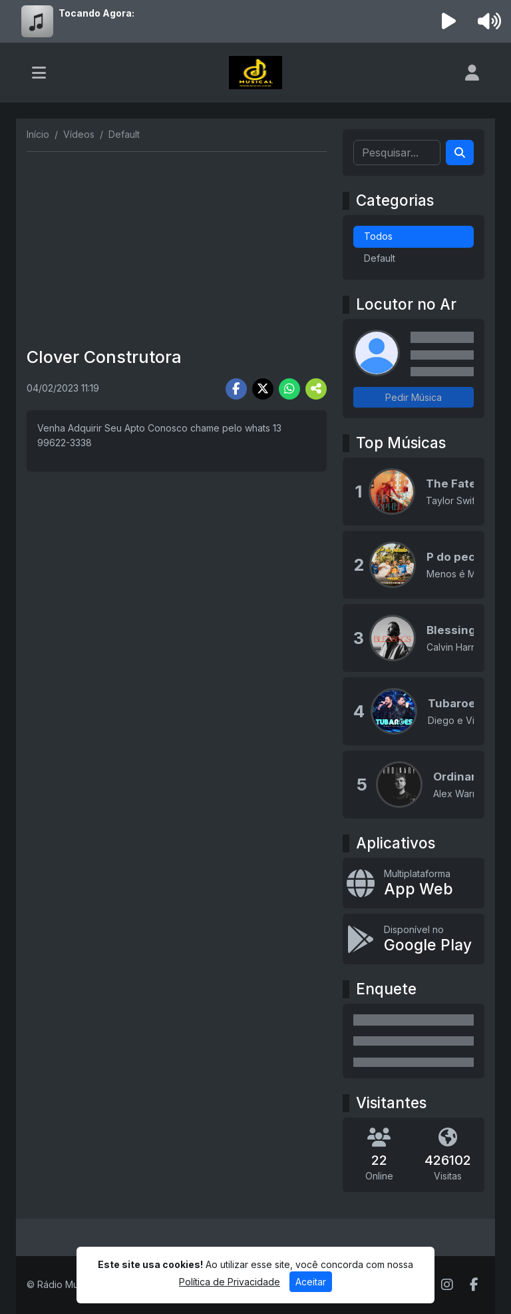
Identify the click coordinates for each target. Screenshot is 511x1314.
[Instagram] (447, 1285)
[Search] (460, 152)
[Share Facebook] (236, 389)
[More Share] (316, 389)
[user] (472, 72)
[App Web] (413, 883)
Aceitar (310, 1281)
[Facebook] (474, 1285)
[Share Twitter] (262, 389)
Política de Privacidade (229, 1281)
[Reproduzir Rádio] (449, 21)
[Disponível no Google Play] (413, 939)
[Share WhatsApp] (289, 389)
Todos (378, 236)
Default (379, 258)
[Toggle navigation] (39, 72)
